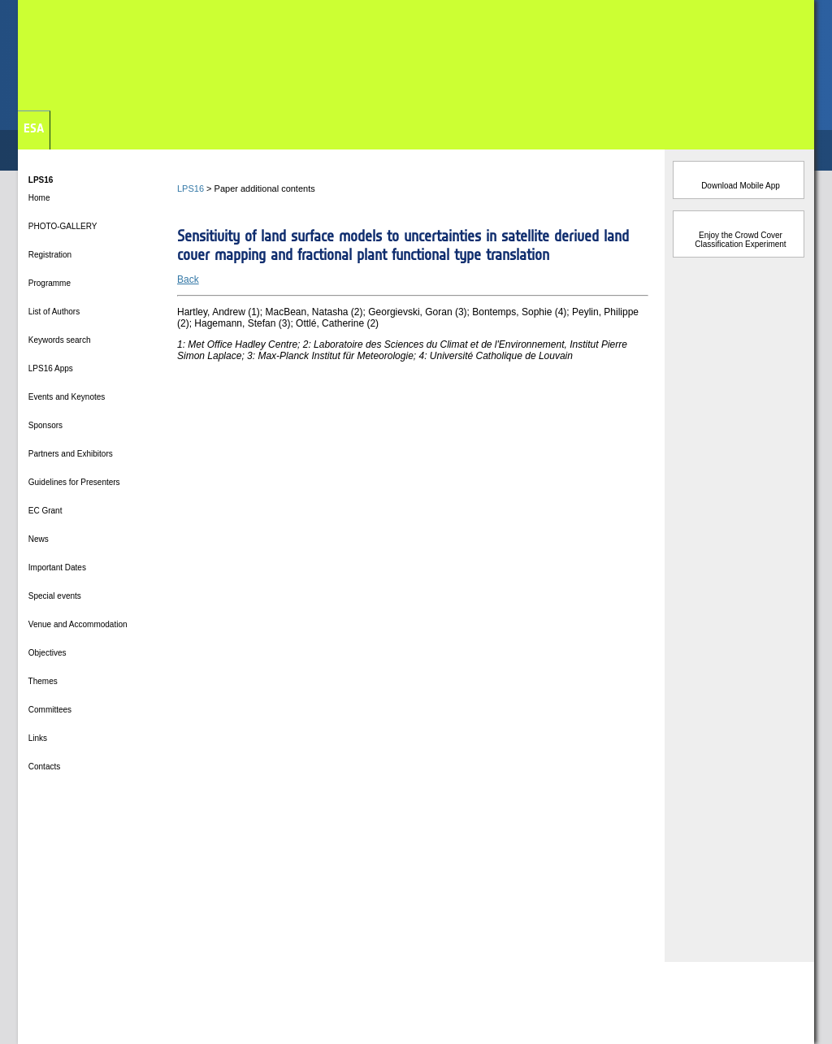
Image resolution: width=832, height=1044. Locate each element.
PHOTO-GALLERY (61, 226)
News (37, 539)
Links (36, 738)
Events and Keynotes (65, 396)
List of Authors (53, 311)
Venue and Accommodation (77, 624)
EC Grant (44, 510)
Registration (49, 254)
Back (188, 279)
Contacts (43, 766)
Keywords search (58, 340)
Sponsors (44, 425)
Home (38, 197)
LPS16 (190, 188)
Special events (53, 595)
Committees (49, 709)
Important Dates (56, 567)
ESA (34, 128)
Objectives (46, 652)
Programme (48, 283)
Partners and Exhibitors (69, 453)
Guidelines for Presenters (73, 482)
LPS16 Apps (49, 368)
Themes (42, 681)
